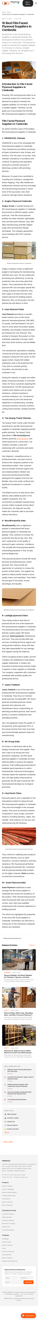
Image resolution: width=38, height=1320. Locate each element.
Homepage (5, 1239)
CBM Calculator (10, 1114)
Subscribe (28, 1282)
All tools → (7, 1132)
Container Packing (8, 1214)
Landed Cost (9, 1121)
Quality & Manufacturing (9, 1261)
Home (4, 12)
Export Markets (6, 1254)
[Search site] (14, 3)
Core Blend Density (8, 1230)
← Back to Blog (7, 1142)
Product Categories (8, 1189)
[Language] (19, 3)
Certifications (6, 1199)
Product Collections (8, 1251)
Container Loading (11, 1118)
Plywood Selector (11, 1125)
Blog (8, 12)
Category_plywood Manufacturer (12, 938)
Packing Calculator (11, 1129)
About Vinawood (7, 1245)
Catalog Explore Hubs (9, 1195)
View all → (32, 945)
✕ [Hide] (34, 1311)
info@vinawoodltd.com (21, 1177)
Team (4, 1248)
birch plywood (22, 439)
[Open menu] (36, 3)
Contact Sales (6, 1242)
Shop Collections (7, 1205)
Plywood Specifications (9, 1192)
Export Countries (7, 1258)
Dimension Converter (8, 1223)
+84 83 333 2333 (7, 1177)
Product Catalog (7, 1186)
